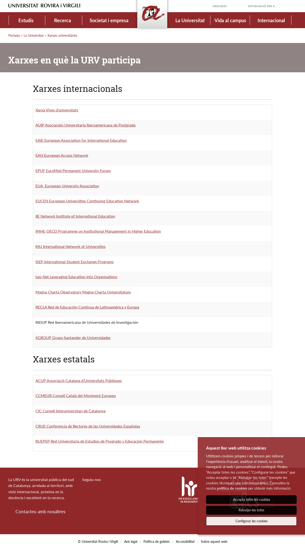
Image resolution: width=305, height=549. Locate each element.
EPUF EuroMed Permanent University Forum (73, 170)
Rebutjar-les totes (251, 510)
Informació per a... (262, 6)
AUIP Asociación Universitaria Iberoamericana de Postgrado (86, 125)
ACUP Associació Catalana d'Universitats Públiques (79, 380)
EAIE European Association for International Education (81, 140)
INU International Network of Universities (71, 246)
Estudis (26, 20)
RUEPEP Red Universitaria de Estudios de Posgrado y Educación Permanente (100, 441)
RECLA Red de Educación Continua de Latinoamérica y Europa (87, 307)
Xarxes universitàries (62, 35)
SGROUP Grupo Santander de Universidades (73, 337)
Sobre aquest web (214, 541)
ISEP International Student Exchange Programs (75, 261)
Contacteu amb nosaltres (40, 511)
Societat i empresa (109, 20)
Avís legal (130, 541)
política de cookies (232, 488)
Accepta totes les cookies (251, 499)
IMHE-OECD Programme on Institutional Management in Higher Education (98, 231)
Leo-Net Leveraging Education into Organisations (76, 276)
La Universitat (190, 20)
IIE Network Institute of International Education (75, 216)
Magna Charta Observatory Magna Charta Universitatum (83, 292)
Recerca (62, 20)
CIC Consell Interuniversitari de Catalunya (71, 410)
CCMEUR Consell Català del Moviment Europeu (76, 395)
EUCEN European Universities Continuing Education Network (87, 201)
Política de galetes (156, 541)
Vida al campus (230, 20)
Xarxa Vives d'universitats (57, 110)
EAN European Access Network (62, 155)
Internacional (271, 20)
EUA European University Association (67, 185)
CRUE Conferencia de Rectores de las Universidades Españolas (88, 426)
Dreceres (220, 6)
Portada (14, 35)
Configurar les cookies (251, 521)
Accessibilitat (185, 541)
